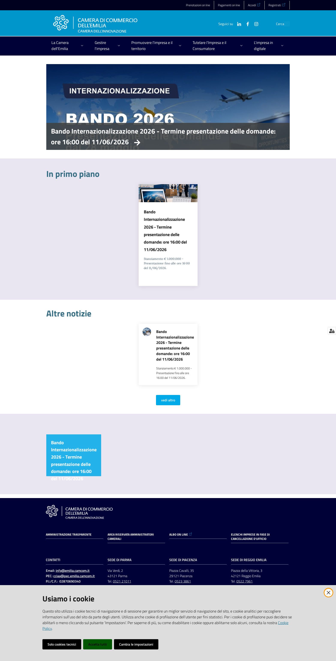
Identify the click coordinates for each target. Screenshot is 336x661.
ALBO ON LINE (180, 534)
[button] (284, 24)
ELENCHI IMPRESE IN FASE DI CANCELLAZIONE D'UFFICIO (250, 536)
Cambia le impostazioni (136, 644)
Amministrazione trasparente (69, 534)
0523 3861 (183, 581)
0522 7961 (244, 581)
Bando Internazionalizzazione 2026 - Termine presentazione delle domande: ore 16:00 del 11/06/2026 (163, 136)
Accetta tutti (97, 644)
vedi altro (168, 400)
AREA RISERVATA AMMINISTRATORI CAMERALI (131, 536)
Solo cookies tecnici (62, 644)
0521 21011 (122, 581)
